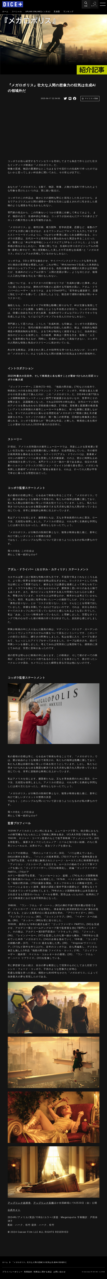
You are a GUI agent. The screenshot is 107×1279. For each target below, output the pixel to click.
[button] (94, 4)
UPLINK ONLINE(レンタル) (37, 11)
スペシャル (17, 11)
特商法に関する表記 (43, 1272)
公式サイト (14, 1210)
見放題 (57, 11)
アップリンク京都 (43, 1203)
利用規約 (28, 1272)
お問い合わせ (59, 1272)
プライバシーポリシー (12, 1272)
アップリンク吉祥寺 (19, 1203)
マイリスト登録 (91, 98)
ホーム (5, 11)
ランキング (68, 11)
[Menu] (85, 4)
